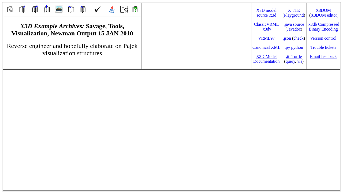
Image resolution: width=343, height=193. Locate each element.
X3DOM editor (324, 15)
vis (299, 61)
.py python (294, 47)
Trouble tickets (323, 47)
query (290, 61)
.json (287, 38)
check (298, 38)
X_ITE (294, 10)
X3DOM (323, 10)
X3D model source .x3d (266, 12)
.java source (294, 24)
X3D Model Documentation (266, 59)
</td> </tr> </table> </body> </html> (171, 130)
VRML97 (266, 38)
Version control (323, 38)
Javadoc (294, 29)
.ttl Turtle (294, 56)
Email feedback (323, 56)
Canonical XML (266, 47)
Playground (294, 15)
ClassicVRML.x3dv (266, 26)
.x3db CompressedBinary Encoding (323, 26)
